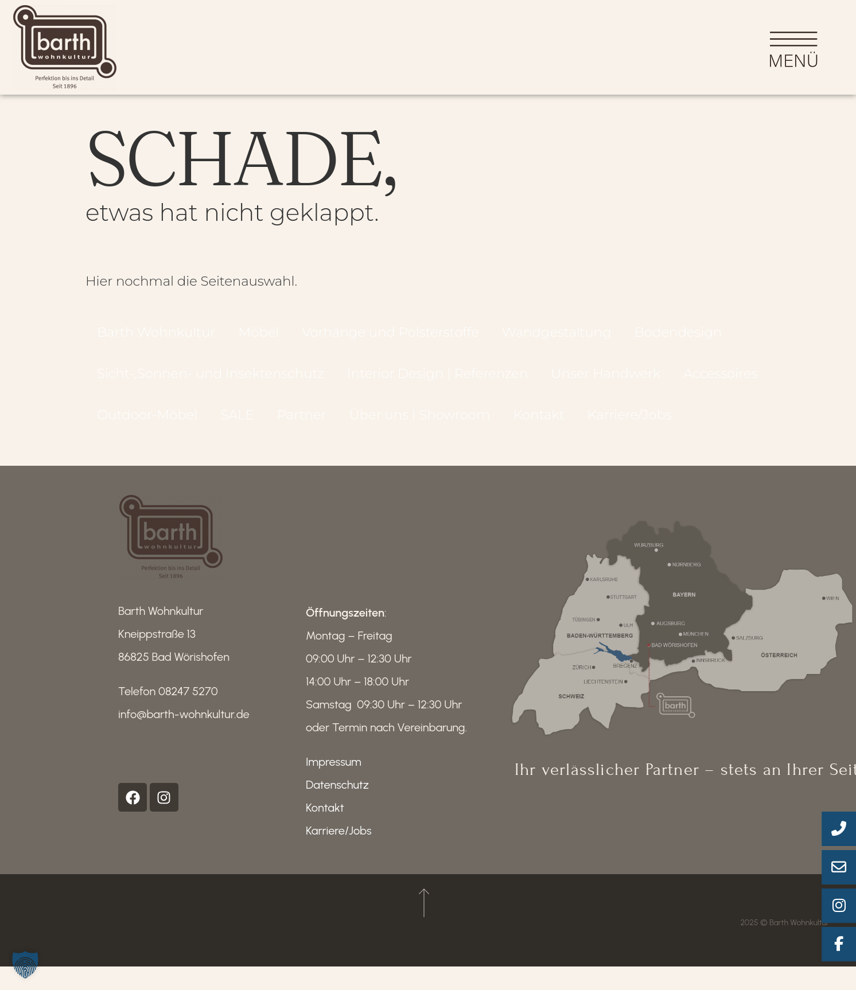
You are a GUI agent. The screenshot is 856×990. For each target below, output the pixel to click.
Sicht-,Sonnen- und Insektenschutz (210, 379)
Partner (301, 420)
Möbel (258, 337)
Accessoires (720, 379)
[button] (25, 965)
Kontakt (538, 420)
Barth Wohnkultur (156, 337)
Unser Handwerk (605, 379)
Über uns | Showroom (419, 420)
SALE (237, 420)
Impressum (333, 767)
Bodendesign (678, 337)
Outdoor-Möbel (147, 420)
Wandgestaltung (557, 337)
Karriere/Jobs (629, 420)
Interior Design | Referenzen (437, 379)
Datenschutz (337, 790)
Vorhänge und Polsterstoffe (390, 337)
